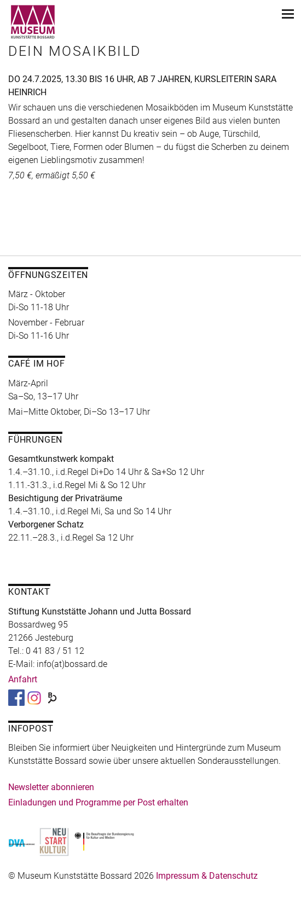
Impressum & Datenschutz (207, 876)
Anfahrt (22, 679)
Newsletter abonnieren (51, 787)
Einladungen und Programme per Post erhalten (98, 802)
